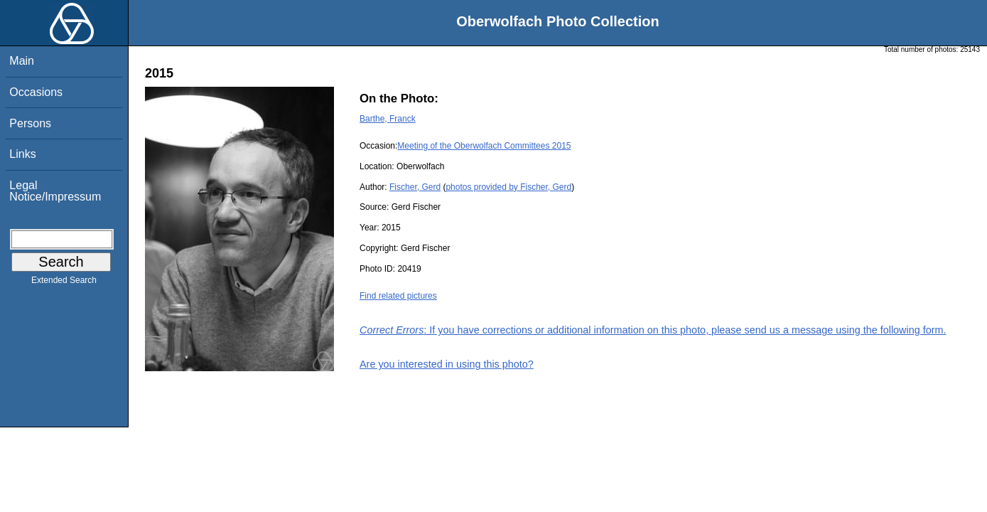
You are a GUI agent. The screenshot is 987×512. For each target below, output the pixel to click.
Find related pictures (398, 296)
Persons (30, 123)
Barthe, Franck (388, 119)
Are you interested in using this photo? (447, 364)
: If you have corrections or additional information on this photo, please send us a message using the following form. (653, 330)
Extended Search (64, 283)
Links (22, 154)
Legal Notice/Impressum (55, 191)
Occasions (36, 92)
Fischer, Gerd (415, 187)
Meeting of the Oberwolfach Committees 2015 (484, 146)
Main (21, 61)
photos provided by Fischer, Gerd (508, 187)
